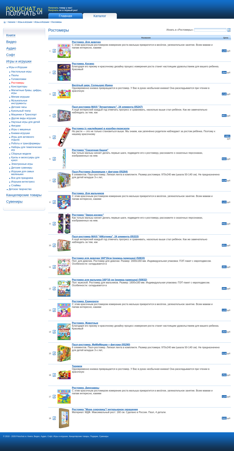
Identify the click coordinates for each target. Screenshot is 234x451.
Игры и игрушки (25, 22)
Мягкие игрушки (20, 96)
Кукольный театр (21, 110)
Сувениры (14, 202)
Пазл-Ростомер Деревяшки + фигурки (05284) (100, 171)
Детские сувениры (21, 167)
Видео (11, 42)
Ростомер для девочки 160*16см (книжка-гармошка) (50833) (108, 258)
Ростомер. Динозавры (85, 387)
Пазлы (15, 75)
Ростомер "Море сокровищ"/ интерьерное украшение (105, 409)
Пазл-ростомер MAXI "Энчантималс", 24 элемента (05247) (107, 107)
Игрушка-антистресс (23, 181)
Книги (10, 35)
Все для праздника (22, 178)
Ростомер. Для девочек (86, 42)
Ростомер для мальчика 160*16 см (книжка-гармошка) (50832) (109, 279)
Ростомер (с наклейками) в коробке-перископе (100, 128)
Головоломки (18, 79)
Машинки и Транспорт (24, 114)
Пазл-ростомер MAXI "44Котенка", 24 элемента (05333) (105, 236)
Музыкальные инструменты (19, 102)
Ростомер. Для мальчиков (88, 193)
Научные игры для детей (25, 122)
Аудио (11, 48)
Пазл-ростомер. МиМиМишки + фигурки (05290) (101, 344)
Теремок (77, 366)
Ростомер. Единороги (85, 301)
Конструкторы (19, 86)
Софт (10, 55)
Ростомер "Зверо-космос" (88, 215)
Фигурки (16, 125)
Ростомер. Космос (83, 63)
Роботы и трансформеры (25, 143)
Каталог (100, 16)
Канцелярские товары (24, 195)
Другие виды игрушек (23, 118)
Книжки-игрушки (20, 133)
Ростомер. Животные (85, 323)
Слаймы (16, 185)
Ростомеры (56, 22)
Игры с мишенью (21, 129)
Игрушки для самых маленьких (22, 173)
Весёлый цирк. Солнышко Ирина (92, 85)
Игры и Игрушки (41, 22)
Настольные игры (21, 71)
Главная (65, 16)
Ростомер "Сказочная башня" (90, 150)
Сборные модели (21, 153)
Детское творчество (20, 189)
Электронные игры (22, 164)
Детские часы (19, 107)
